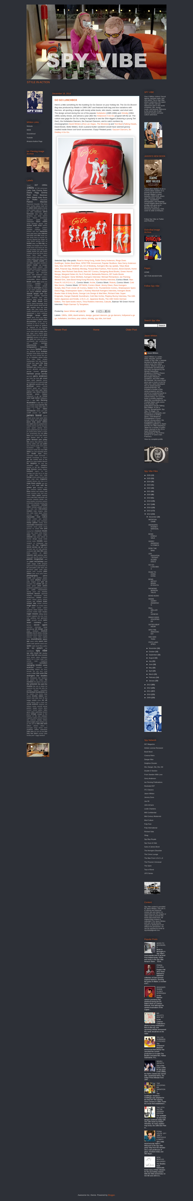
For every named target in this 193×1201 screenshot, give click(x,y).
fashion (38, 349)
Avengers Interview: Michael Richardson (101, 277)
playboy (38, 580)
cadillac (33, 259)
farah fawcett (31, 349)
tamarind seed (41, 667)
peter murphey (37, 571)
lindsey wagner (42, 469)
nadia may (30, 533)
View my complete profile (153, 439)
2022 (149, 488)
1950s (44, 185)
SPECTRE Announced (91, 263)
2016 (149, 507)
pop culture (82, 318)
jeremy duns (42, 428)
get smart (43, 378)
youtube (41, 733)
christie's (44, 271)
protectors (30, 588)
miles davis (38, 513)
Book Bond (148, 752)
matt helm (34, 497)
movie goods (38, 527)
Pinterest (150, 221)
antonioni (30, 220)
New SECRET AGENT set (71, 266)
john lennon (32, 439)
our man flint (38, 551)
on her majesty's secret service (37, 546)
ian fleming (41, 400)
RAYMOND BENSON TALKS (153, 590)
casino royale (32, 265)
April (151, 671)
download (29, 323)
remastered (37, 595)
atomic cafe (43, 223)
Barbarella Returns (100, 274)
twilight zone (36, 700)
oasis (45, 541)
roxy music (44, 616)
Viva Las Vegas (89, 124)
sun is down (36, 659)
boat (33, 245)
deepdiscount (35, 311)
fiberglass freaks (31, 353)
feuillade (44, 351)
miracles (29, 515)
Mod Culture (148, 820)
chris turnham (36, 271)
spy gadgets (37, 648)
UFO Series (148, 873)
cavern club (42, 267)
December (153, 517)
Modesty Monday (79, 269)
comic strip (36, 282)
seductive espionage (34, 627)
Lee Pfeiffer (32, 199)
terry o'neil (43, 671)
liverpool (30, 471)
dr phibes (36, 325)
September (153, 655)
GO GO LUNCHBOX (153, 567)
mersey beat (43, 503)
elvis (42, 339)
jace (42, 411)
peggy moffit (36, 564)
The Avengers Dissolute (153, 850)
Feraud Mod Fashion (97, 269)
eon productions (41, 341)
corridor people (41, 286)
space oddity (34, 641)
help (34, 392)
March (151, 674)
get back (36, 378)
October (152, 651)
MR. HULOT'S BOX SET (160, 1015)
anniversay (43, 218)
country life (30, 288)
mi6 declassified (33, 505)
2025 (149, 478)
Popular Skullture (109, 263)
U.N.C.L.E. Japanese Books (92, 299)
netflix (45, 535)
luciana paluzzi (36, 477)
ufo (43, 700)
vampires (41, 704)
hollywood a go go (34, 396)
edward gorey (43, 333)
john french (43, 435)
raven (34, 591)
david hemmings (37, 303)
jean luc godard (39, 424)
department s (31, 313)
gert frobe (30, 378)
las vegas (34, 461)
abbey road (40, 206)
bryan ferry (31, 255)
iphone (29, 407)
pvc (28, 589)
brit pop (40, 251)
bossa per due (42, 247)
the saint (41, 684)
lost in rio (41, 473)
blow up (35, 243)
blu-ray (42, 243)
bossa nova (34, 247)
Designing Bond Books (109, 271)
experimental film (37, 345)
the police (44, 682)
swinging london (34, 665)
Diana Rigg (33, 192)
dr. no (38, 327)
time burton (39, 694)
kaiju (38, 448)
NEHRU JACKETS (160, 1062)
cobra (45, 274)
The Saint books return (72, 302)
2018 (149, 501)
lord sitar (35, 473)
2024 (149, 481)
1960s (64, 315)
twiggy (29, 700)
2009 (149, 697)
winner (41, 728)
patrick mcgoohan (35, 559)
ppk (46, 584)
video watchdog (36, 712)
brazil (38, 249)
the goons (30, 680)
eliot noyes (37, 339)
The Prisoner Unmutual (152, 862)
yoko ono (30, 731)
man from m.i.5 (42, 481)
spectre (37, 643)
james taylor (35, 418)
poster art (40, 584)
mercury (36, 503)
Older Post (131, 329)
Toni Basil (118, 124)
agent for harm (40, 210)
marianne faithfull (36, 489)
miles (31, 513)
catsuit (34, 267)
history (44, 394)
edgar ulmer (34, 333)
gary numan (38, 367)
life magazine (42, 467)
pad (35, 555)
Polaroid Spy (65, 269)
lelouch (45, 461)
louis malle (43, 475)
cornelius (30, 286)
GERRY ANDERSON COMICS (153, 543)
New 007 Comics (91, 271)
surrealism (43, 663)
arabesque (30, 221)
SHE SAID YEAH (152, 638)
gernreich (29, 376)
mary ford (40, 493)
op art (40, 547)
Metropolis (43, 199)
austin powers (41, 227)
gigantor (39, 380)
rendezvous (30, 597)
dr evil (35, 323)
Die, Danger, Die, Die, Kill (153, 767)
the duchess (42, 678)
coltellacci (44, 277)
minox (45, 513)
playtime (44, 580)
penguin (44, 564)
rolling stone (43, 614)
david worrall (43, 305)
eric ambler (32, 343)
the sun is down (38, 686)
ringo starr (31, 605)
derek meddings (42, 313)
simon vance (37, 635)
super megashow (40, 661)
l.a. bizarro (43, 457)
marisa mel (35, 491)
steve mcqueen (41, 657)
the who (42, 688)
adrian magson (31, 210)
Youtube (30, 137)
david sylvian (34, 305)
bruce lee (36, 253)
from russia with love (37, 365)
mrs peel (43, 528)
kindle (34, 453)
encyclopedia (30, 341)
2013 (149, 685)
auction (29, 225)
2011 (149, 691)
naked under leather (40, 533)
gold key (44, 384)
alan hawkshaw (36, 212)
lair (28, 459)
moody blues (43, 522)
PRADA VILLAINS (160, 966)
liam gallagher (41, 465)
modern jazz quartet (40, 519)
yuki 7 (33, 735)
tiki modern (30, 694)
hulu (28, 400)
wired (45, 728)
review (38, 597)
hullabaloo (62, 318)
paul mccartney (36, 561)
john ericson (35, 435)
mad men (35, 479)
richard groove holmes (39, 599)
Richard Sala (149, 831)
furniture (30, 367)
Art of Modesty (89, 266)
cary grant (36, 263)
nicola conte (42, 539)
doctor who (43, 319)
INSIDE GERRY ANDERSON (153, 602)
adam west (33, 208)
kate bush (41, 449)
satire (45, 620)
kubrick (29, 457)
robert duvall (36, 608)
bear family (30, 237)
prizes (45, 586)
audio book (37, 225)
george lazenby (41, 374)
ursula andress (32, 704)
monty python (32, 522)
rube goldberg (31, 618)
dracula (44, 327)
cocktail (29, 277)
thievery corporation (40, 690)
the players (37, 682)
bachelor (29, 229)
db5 (28, 307)
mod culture (42, 517)
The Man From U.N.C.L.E (153, 858)
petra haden (43, 573)
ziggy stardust (40, 735)
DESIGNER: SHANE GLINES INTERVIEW (161, 990)
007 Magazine (149, 744)
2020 (149, 494)
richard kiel (31, 601)
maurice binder (38, 499)
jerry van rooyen (42, 430)
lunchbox (72, 318)
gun (39, 388)
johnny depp (34, 442)
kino (39, 453)
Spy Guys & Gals (150, 843)
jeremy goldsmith (32, 430)
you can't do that (39, 731)
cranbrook (39, 290)
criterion (38, 291)
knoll (36, 455)
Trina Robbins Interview (92, 302)
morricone (39, 525)
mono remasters (42, 521)
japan (45, 420)
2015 (149, 511)
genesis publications (40, 369)
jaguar (45, 413)
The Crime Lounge (151, 854)
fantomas (43, 347)
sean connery (34, 622)
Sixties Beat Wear (72, 263)
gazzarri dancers (100, 315)
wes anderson (31, 720)
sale (28, 620)
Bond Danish (124, 269)
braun (34, 249)
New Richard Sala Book (72, 271)
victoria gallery (37, 710)
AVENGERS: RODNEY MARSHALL (153, 528)
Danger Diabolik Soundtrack (76, 296)
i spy (33, 400)
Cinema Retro (41, 190)
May (150, 668)
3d (35, 188)
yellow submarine (41, 729)
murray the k (30, 531)
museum (38, 531)
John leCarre (149, 805)
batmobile (30, 235)
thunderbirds (40, 692)
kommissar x (43, 455)
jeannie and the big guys (39, 426)
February (152, 677)
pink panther (37, 578)
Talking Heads (130, 124)
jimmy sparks (37, 431)
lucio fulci (44, 477)
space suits (30, 643)
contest (37, 284)
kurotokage (36, 457)
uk (46, 700)
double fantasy (42, 321)
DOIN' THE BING (152, 549)
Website (30, 126)
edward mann (31, 335)
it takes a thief (37, 408)
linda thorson (32, 469)
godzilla (38, 384)
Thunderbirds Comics (108, 288)
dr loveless (41, 323)
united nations (31, 702)
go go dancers (114, 315)
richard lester (41, 601)
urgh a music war (41, 702)
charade (29, 269)
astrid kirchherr (32, 223)
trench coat (30, 698)
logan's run (39, 471)
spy (28, 648)
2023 (149, 485)
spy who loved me (34, 653)
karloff (35, 449)
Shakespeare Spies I (74, 291)
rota (39, 616)
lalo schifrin (34, 459)
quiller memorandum (39, 589)
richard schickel (42, 603)
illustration (31, 402)
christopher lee (33, 273)
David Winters (75, 124)
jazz (31, 424)
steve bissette (42, 655)
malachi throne (32, 481)
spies (29, 646)
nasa (28, 535)
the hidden (39, 680)
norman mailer (31, 541)
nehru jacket (37, 535)
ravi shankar (42, 591)
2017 (149, 504)
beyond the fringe (39, 239)
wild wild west (42, 723)
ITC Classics (149, 790)
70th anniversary (42, 188)
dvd (44, 329)
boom (41, 245)
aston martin (41, 221)
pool (38, 582)
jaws (28, 424)
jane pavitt (38, 420)
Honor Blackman (40, 195)
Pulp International (150, 828)
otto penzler (43, 549)
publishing (37, 588)
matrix (28, 497)
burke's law (35, 257)
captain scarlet (38, 261)
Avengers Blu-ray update (107, 266)
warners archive (42, 718)
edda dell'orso (35, 331)
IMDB (29, 130)
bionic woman (36, 241)
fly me (29, 357)
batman (44, 233)
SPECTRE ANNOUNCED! (153, 632)
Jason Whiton (152, 353)
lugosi (28, 479)
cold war (36, 277)
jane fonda (30, 420)
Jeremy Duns (149, 797)
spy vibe (98, 318)
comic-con (43, 282)
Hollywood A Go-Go (105, 116)
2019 (149, 498)
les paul (41, 463)
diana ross (39, 317)
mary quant (36, 495)
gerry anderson (40, 376)
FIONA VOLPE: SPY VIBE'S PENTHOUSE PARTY (161, 1135)
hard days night (37, 390)
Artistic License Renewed (153, 748)
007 (36, 185)
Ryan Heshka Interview (105, 279)
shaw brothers (32, 631)
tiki (46, 692)
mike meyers (38, 511)
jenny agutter (31, 428)
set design (39, 629)
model (29, 519)
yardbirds (30, 729)
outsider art (37, 553)
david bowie (37, 301)
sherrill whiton (37, 633)
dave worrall (37, 299)
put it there (44, 588)
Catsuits (107, 302)
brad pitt (29, 249)
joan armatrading (32, 433)
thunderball (31, 692)
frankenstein (31, 361)
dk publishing (34, 319)
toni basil (107, 318)
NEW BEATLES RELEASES (161, 1159)
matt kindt (41, 497)
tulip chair (38, 698)
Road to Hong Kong (85, 260)
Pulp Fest (147, 824)
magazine (43, 479)
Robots (112, 282)
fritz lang (43, 363)
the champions (32, 678)
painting (40, 555)
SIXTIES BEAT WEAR (153, 625)
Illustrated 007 (149, 786)
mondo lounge (31, 521)
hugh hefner (35, 398)
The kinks (44, 204)
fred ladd (38, 361)
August (151, 658)
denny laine (43, 311)
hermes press (33, 394)
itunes (38, 411)
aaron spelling (31, 206)
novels (40, 541)
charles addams (37, 269)
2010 (149, 694)
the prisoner (32, 684)
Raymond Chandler (33, 204)
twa (46, 698)
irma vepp (34, 407)
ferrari (38, 351)
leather (39, 461)
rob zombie (39, 605)
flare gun (44, 355)
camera (29, 261)
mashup (44, 495)
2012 (149, 688)
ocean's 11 (31, 543)
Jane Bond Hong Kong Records (80, 279)
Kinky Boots (42, 197)
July (150, 661)
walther (35, 718)
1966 (70, 315)
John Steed (32, 197)
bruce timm (43, 253)
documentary (31, 321)
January (152, 681)
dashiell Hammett (40, 295)
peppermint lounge (32, 565)
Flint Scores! (112, 269)
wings (36, 728)
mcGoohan (38, 501)
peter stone (35, 573)
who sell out (32, 723)
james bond (34, 415)
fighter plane (40, 353)
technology (30, 669)
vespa (35, 708)
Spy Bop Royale (150, 839)
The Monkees (103, 124)
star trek (34, 655)
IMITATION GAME (152, 520)
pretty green (31, 586)
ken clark (34, 451)
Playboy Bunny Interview (115, 296)
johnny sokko (31, 444)
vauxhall (39, 706)
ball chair (36, 231)
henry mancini (41, 392)
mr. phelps (35, 528)
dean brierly (39, 309)
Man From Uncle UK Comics (74, 288)
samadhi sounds (37, 620)
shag (45, 629)
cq (42, 288)
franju (45, 357)
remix (45, 595)
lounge (29, 477)
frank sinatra (42, 359)
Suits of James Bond (152, 847)
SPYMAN (83, 285)
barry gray (30, 233)
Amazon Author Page (34, 141)
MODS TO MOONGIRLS (161, 945)
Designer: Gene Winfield (72, 277)
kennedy (40, 451)
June (151, 664)
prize (39, 586)
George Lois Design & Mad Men (93, 293)
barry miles (37, 233)
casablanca (43, 263)
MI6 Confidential (150, 812)
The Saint (147, 866)
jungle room (39, 446)
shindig (91, 318)
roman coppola (32, 616)
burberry (29, 257)
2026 (149, 475)
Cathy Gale (31, 190)
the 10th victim (38, 673)
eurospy (44, 343)
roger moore (32, 614)
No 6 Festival (85, 274)
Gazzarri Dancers (120, 129)
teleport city (39, 669)
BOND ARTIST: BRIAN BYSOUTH (153, 582)
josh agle (39, 444)
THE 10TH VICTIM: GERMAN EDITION (160, 1110)
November (153, 648)
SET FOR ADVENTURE (153, 276)
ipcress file (43, 405)
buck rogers (42, 255)
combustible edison (34, 279)
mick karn (34, 509)
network (30, 537)
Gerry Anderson (150, 778)
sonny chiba (37, 637)
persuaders (33, 567)
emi (46, 339)
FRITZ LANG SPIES (153, 643)
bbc (39, 235)
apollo (38, 220)
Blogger (111, 1195)
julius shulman (31, 446)
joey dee (40, 433)
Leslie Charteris (150, 809)
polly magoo (31, 582)
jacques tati (37, 413)
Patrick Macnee (37, 202)
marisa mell (43, 491)
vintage (33, 714)
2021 (149, 491)
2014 (149, 514)
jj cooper (44, 431)
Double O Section (150, 771)
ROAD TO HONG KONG (152, 574)
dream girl (30, 329)
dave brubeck (32, 297)
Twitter (161, 219)
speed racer (43, 643)
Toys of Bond (149, 869)
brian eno (44, 249)
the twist (35, 688)
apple (45, 220)
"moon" (29, 185)
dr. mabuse (31, 327)
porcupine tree (31, 584)
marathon (40, 487)
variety (34, 706)
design (89, 315)
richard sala (31, 603)
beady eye (44, 235)
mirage (37, 515)
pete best (40, 567)
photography (32, 575)
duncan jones (37, 329)
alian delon (39, 214)
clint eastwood (37, 274)
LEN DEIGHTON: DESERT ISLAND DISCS (153, 558)
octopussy (39, 543)
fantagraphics (32, 347)
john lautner (31, 437)
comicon (29, 284)
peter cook (39, 569)
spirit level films (37, 646)
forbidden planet (37, 357)
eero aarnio (39, 335)
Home (96, 329)
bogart (37, 245)
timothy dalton (37, 696)
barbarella (43, 231)
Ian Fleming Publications (153, 782)
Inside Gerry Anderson (105, 260)
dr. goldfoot (43, 325)
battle (35, 235)
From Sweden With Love (153, 774)
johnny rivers (42, 442)
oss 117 (35, 549)
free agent (35, 363)
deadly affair (31, 309)
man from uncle (34, 483)
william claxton (32, 726)
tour (46, 696)
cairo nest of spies (41, 259)
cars (31, 263)
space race (43, 641)
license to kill (32, 467)
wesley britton (42, 720)
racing (29, 591)
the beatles (41, 675)
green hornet (42, 386)
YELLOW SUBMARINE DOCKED (161, 1039)
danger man (38, 293)
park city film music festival (39, 557)
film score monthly (35, 355)
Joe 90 (146, 801)
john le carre (42, 437)
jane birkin (43, 418)
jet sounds (30, 431)
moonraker (31, 525)
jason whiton (42, 422)
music (44, 531)
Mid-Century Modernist (152, 816)
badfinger (37, 229)
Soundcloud (31, 134)
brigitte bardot (31, 251)
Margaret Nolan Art (70, 274)
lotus (36, 475)
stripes (29, 659)
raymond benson (33, 593)
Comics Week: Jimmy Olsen (100, 285)
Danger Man (148, 759)
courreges (37, 288)
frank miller (31, 359)
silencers (30, 635)
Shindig (124, 113)
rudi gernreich (42, 618)
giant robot (31, 380)
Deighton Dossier (150, 763)
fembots (32, 351)
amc (35, 216)
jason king (31, 422)
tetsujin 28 (30, 673)
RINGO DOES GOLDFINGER (153, 619)
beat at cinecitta (39, 237)
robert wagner (38, 610)
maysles (32, 501)
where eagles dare (33, 722)
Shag (146, 835)
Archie (92, 282)
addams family (42, 208)
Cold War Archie (97, 296)
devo (33, 317)
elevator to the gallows (40, 337)
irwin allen (42, 407)
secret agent (40, 625)
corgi (45, 284)
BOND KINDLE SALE (152, 536)
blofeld (29, 243)
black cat (44, 241)
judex (45, 444)
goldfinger (30, 386)
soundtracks (36, 639)
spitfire (45, 646)
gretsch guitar (32, 388)
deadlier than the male (39, 307)
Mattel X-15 (93, 288)
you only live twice (37, 732)
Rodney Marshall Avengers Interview (100, 291)
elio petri (30, 339)
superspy (30, 663)
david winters (79, 315)
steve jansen (31, 657)
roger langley (42, 611)
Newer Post (61, 329)
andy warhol (42, 216)
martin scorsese (31, 493)
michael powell (37, 507)
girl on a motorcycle (39, 382)
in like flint (39, 403)
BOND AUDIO (153, 596)
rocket (35, 611)
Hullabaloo (101, 113)
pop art (44, 582)
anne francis (32, 218)
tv (43, 698)
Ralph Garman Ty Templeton (75, 304)
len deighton (32, 463)
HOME (146, 272)
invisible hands (34, 405)
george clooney (33, 371)
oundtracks (30, 551)
